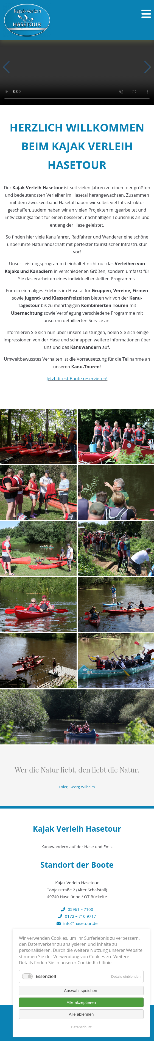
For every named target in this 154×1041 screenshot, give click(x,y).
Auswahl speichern (81, 990)
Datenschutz (81, 1026)
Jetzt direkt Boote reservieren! (77, 379)
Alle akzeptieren (81, 1002)
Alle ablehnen (81, 1014)
